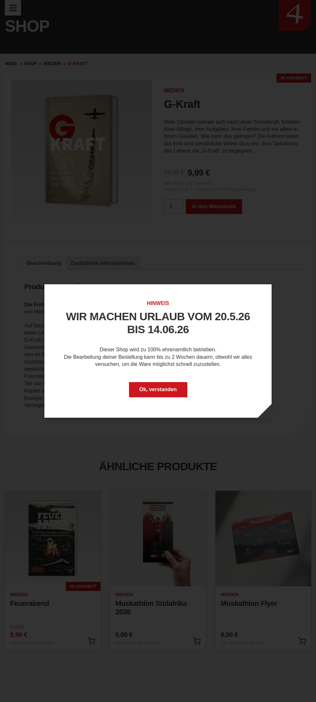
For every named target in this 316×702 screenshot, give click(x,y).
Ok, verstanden (158, 389)
